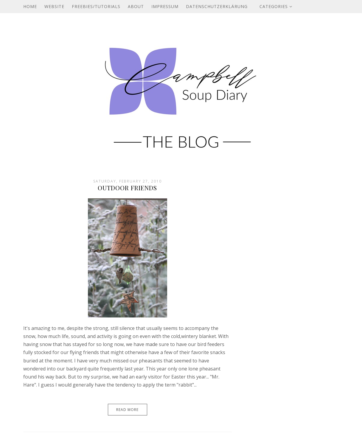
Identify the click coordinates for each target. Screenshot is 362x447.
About (136, 6)
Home (30, 6)
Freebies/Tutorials (96, 6)
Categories (276, 6)
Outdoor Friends (127, 188)
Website (54, 6)
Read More (127, 409)
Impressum (164, 6)
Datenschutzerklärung (217, 6)
